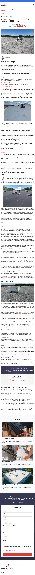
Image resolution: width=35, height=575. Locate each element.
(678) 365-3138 (17, 1)
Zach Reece (7, 57)
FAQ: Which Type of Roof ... (9, 438)
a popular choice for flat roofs (6, 86)
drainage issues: (4, 152)
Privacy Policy (8, 550)
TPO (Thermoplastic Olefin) (6, 82)
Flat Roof (3, 16)
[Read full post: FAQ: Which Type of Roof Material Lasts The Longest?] (17, 437)
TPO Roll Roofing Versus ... (9, 462)
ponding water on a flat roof (21, 312)
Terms (13, 550)
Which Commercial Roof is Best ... (10, 485)
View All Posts (4, 13)
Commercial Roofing (9, 16)
